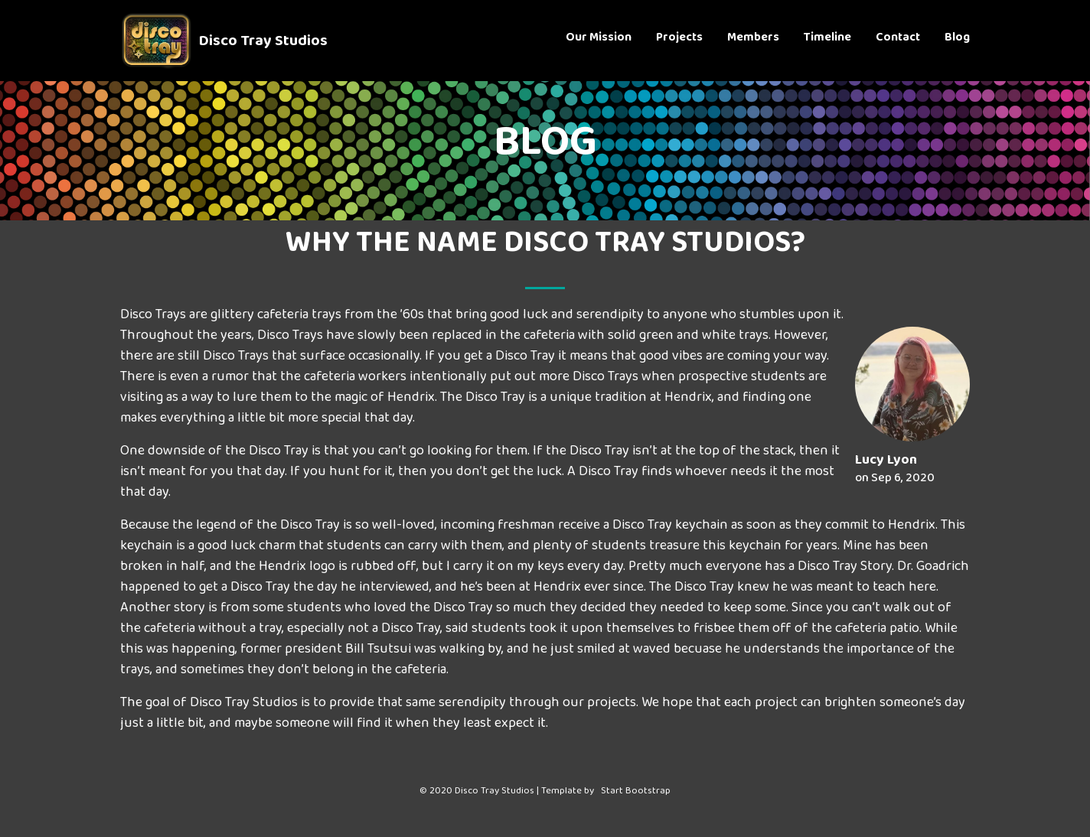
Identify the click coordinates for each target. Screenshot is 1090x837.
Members (753, 40)
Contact (898, 40)
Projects (679, 40)
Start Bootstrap (636, 793)
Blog (957, 40)
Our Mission (598, 40)
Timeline (827, 40)
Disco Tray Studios (263, 43)
